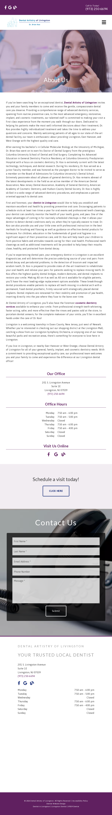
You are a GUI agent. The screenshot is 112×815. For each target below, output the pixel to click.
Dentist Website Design (56, 804)
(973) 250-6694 (97, 9)
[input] (56, 541)
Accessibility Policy (80, 801)
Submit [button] (56, 611)
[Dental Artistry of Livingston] (80, 102)
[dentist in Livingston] (45, 202)
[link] (5, 8)
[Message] (56, 590)
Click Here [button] (56, 491)
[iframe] (56, 751)
